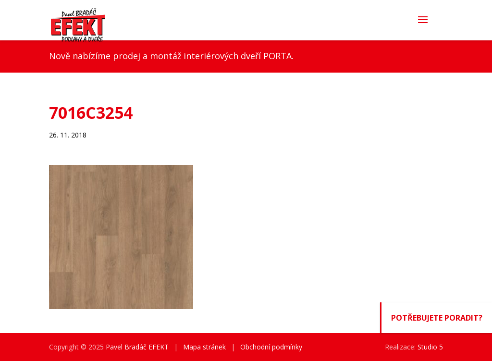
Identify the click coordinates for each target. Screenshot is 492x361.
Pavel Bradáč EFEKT (137, 346)
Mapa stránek (204, 346)
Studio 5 (430, 346)
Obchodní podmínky (271, 346)
